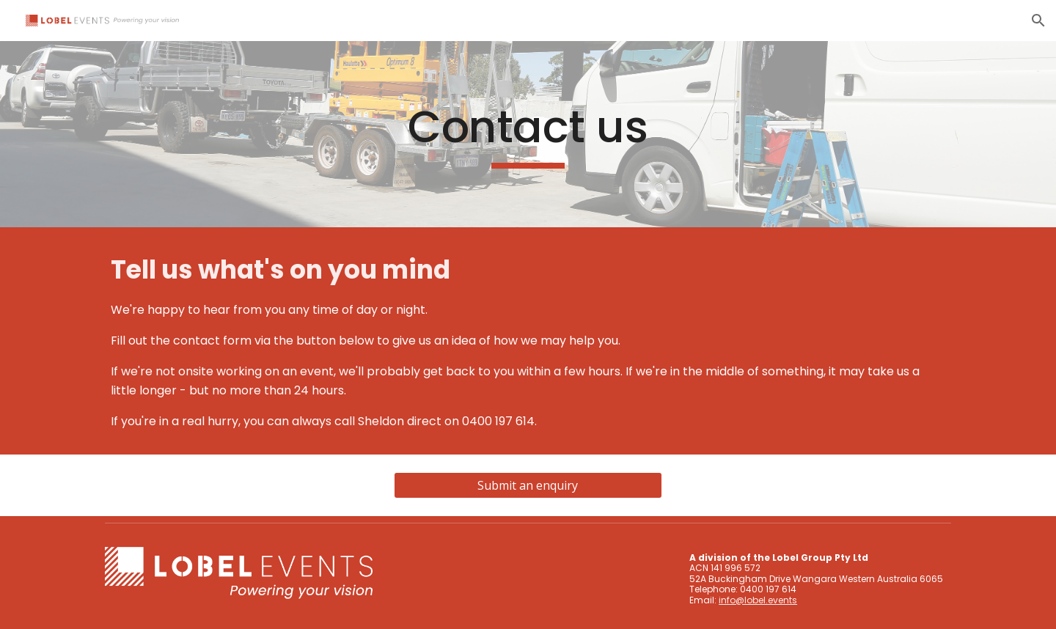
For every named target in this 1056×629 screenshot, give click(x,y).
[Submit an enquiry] (528, 485)
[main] (528, 134)
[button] (1038, 20)
